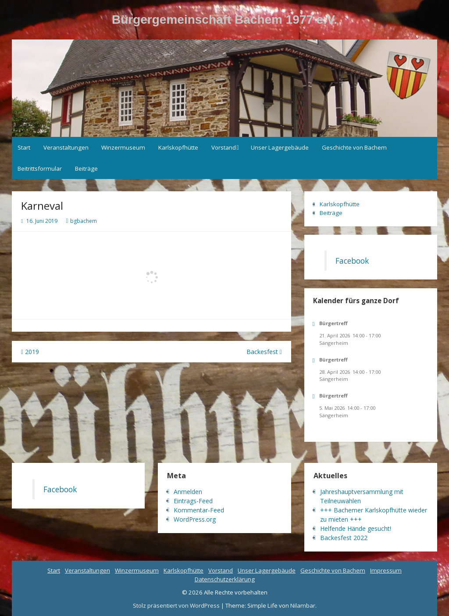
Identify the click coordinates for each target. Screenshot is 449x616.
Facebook (352, 260)
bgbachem (83, 221)
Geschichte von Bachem (354, 147)
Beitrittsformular (40, 168)
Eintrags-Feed (193, 501)
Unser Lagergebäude (280, 147)
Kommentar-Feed (199, 510)
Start (24, 147)
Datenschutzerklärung (225, 579)
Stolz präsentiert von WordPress (177, 605)
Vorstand (223, 147)
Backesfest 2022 (343, 538)
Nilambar (302, 605)
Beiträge (86, 168)
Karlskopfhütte (178, 147)
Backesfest (264, 351)
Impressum (386, 570)
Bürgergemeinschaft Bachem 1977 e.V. (224, 19)
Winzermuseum (123, 147)
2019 (30, 351)
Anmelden (188, 491)
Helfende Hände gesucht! (355, 528)
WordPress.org (195, 519)
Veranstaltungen (66, 147)
